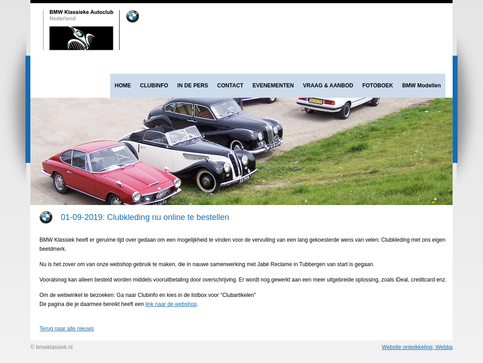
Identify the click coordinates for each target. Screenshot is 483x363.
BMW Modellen (421, 85)
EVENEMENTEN (273, 85)
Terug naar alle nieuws (66, 328)
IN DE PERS (192, 85)
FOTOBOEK (377, 85)
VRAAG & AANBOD (328, 85)
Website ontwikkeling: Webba (417, 347)
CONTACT (230, 85)
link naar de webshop (171, 304)
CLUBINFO (154, 85)
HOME (123, 85)
